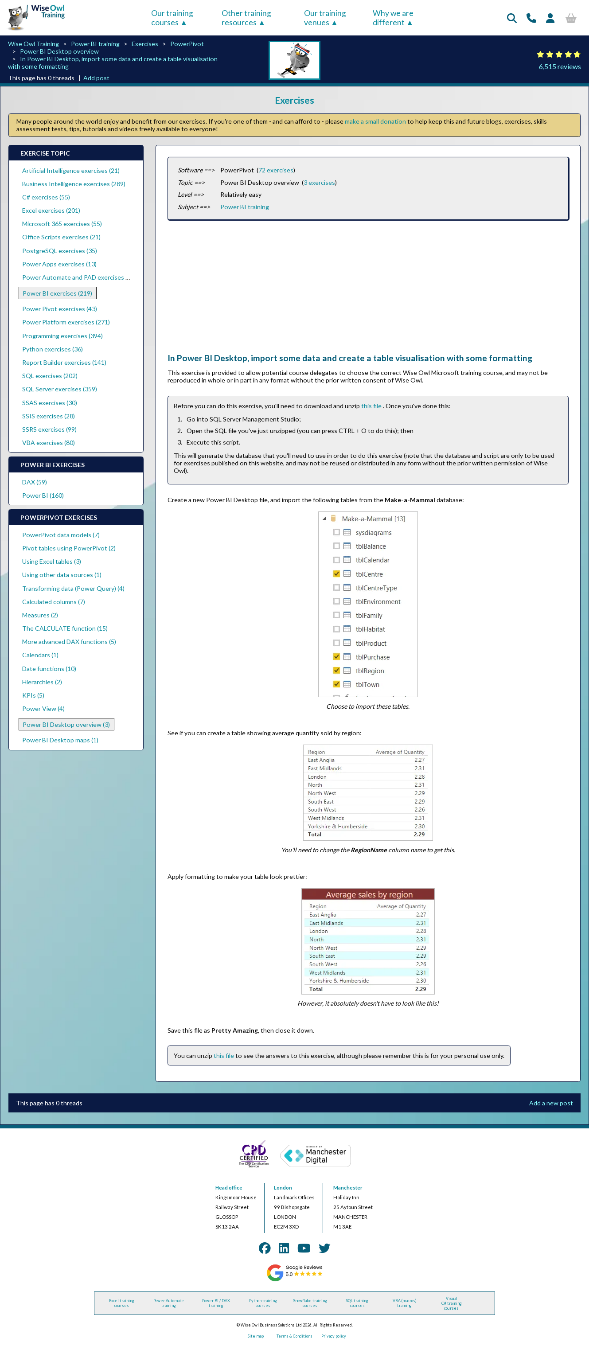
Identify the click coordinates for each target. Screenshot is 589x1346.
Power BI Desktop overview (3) (66, 724)
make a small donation (375, 121)
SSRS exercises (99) (49, 429)
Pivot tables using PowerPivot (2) (69, 548)
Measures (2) (40, 615)
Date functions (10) (49, 668)
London (283, 1187)
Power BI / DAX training (216, 1303)
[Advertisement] (368, 291)
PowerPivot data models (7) (61, 534)
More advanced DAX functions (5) (69, 641)
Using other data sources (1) (61, 574)
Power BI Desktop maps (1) (60, 740)
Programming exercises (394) (62, 335)
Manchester (348, 1187)
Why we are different (393, 17)
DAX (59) (34, 482)
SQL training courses (357, 1303)
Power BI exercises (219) (57, 293)
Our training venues (325, 17)
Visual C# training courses (451, 1303)
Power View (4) (43, 708)
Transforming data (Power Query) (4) (73, 588)
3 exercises (319, 182)
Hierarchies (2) (42, 682)
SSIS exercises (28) (48, 416)
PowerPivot (187, 43)
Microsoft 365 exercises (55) (62, 223)
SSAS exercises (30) (49, 402)
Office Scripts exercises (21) (61, 237)
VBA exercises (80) (48, 442)
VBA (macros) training (405, 1303)
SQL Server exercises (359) (59, 389)
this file (372, 406)
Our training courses (172, 17)
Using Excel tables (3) (51, 561)
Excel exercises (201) (51, 210)
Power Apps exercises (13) (59, 264)
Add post (96, 78)
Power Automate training (168, 1303)
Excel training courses (121, 1303)
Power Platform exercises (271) (66, 322)
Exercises (145, 43)
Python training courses (263, 1303)
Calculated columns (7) (53, 601)
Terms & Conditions (294, 1336)
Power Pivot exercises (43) (59, 308)
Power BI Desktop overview (59, 51)
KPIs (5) (33, 695)
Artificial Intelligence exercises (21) (71, 170)
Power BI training (95, 43)
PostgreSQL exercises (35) (59, 250)
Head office (228, 1187)
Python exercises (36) (52, 349)
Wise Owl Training (33, 43)
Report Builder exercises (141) (64, 362)
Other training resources (246, 17)
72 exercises (275, 170)
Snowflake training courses (310, 1303)
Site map (256, 1336)
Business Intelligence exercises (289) (73, 183)
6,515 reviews (560, 66)
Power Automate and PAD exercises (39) (79, 277)
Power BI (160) (43, 495)
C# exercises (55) (46, 197)
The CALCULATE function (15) (65, 628)
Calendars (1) (40, 655)
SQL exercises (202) (50, 375)
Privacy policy (333, 1336)
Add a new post (551, 1103)
